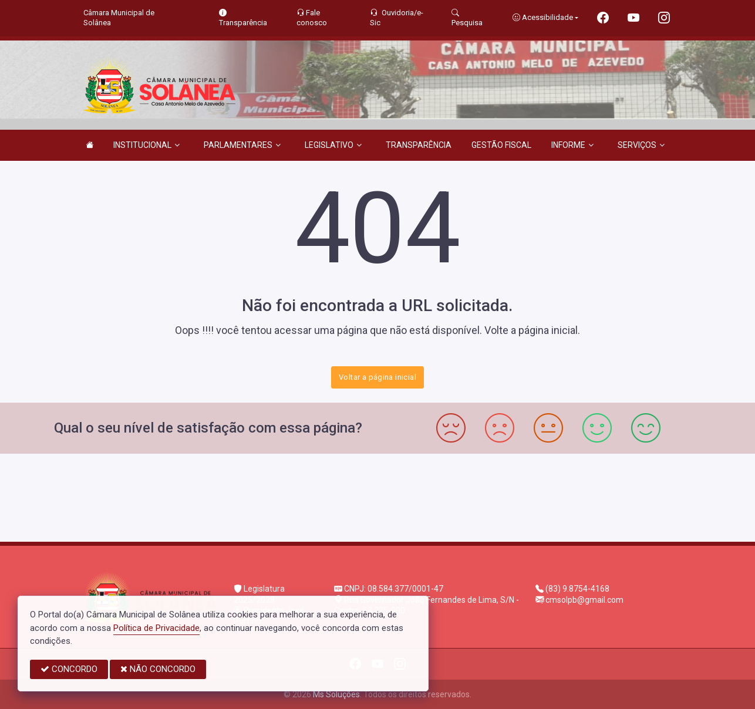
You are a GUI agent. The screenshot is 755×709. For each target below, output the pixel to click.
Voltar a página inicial (377, 377)
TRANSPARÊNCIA (418, 145)
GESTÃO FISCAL (501, 145)
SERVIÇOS (641, 145)
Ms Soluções (336, 694)
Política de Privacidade (156, 628)
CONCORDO (69, 669)
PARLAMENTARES (242, 145)
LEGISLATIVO (333, 145)
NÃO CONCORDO (158, 669)
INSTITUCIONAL (146, 145)
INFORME (572, 145)
